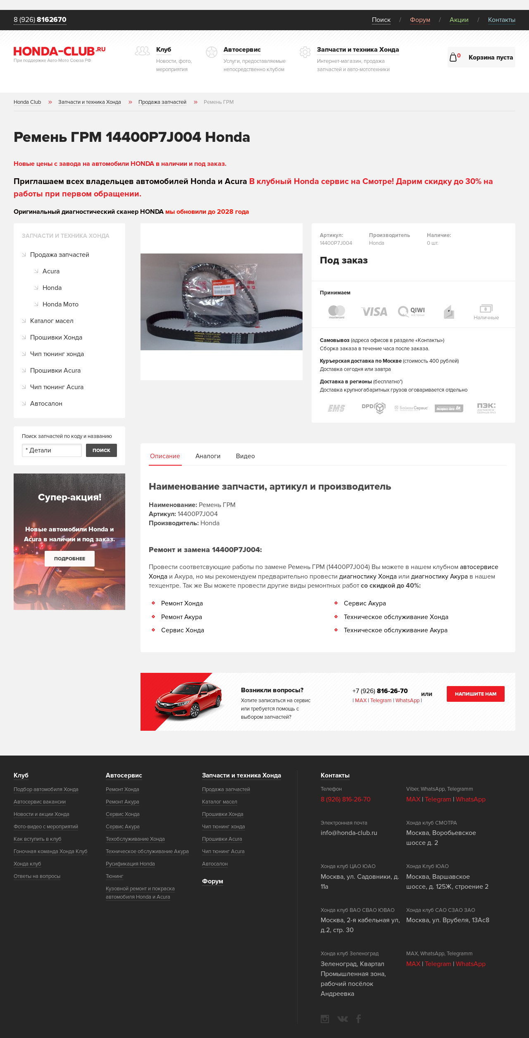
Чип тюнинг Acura (56, 387)
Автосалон (46, 404)
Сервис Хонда (182, 630)
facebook (358, 1018)
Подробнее (69, 559)
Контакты (501, 20)
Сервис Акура (365, 604)
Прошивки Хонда (56, 338)
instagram (325, 1018)
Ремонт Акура (182, 617)
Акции (459, 20)
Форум (420, 20)
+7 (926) (380, 690)
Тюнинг (115, 876)
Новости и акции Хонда (41, 814)
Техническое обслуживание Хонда (396, 617)
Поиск (381, 20)
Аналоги (208, 457)
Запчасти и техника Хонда (243, 775)
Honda (52, 288)
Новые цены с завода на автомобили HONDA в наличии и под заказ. (120, 164)
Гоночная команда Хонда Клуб (51, 851)
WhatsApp (408, 700)
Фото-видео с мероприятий (46, 826)
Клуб (21, 775)
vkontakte (342, 1018)
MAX (360, 700)
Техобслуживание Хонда (135, 838)
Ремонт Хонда (182, 604)
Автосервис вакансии (40, 801)
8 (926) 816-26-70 (346, 798)
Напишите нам (476, 694)
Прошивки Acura (55, 371)
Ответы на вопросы (37, 876)
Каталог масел (52, 321)
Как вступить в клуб (38, 838)
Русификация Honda (130, 863)
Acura (51, 272)
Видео (245, 457)
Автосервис (124, 775)
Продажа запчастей (59, 255)
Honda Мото (61, 305)
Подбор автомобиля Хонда (46, 789)
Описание (165, 457)
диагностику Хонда (368, 577)
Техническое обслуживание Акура (396, 630)
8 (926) (41, 20)
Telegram (381, 700)
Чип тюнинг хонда (57, 354)
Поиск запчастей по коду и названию (67, 436)
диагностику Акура (439, 577)
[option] (222, 302)
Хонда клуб (27, 863)
